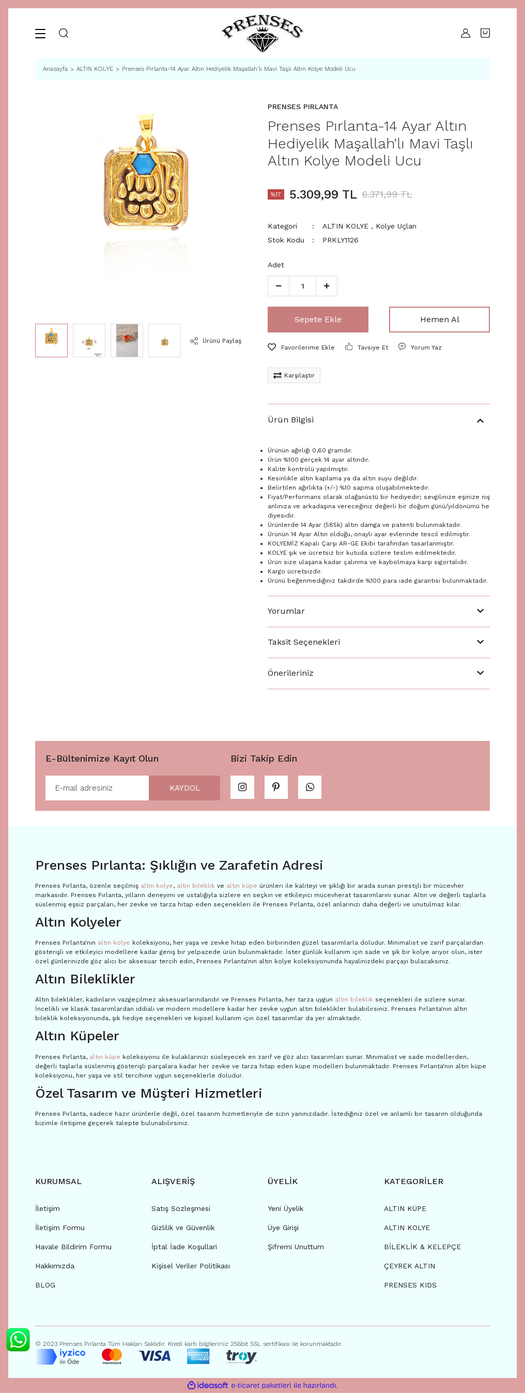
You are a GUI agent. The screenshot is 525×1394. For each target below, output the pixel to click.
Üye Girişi (283, 1228)
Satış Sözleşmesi (180, 1209)
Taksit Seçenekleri (304, 642)
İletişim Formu (60, 1228)
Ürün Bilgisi (291, 420)
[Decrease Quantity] (278, 286)
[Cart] (485, 33)
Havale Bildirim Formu (73, 1248)
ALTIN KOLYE (345, 226)
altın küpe (241, 886)
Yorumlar (286, 611)
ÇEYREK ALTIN (409, 1267)
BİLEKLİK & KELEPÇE (422, 1248)
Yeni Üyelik (285, 1209)
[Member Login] (463, 33)
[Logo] (262, 33)
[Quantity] (302, 286)
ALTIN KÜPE (405, 1209)
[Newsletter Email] (132, 788)
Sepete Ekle (318, 319)
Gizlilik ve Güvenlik (182, 1228)
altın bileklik (196, 886)
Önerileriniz (291, 673)
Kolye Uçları (396, 226)
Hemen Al (439, 319)
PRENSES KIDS (410, 1286)
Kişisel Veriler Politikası (190, 1267)
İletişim (47, 1209)
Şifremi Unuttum (296, 1248)
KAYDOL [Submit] (181, 788)
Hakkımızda (54, 1267)
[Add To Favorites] (301, 347)
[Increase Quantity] (326, 286)
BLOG (45, 1286)
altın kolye (157, 886)
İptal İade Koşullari (184, 1248)
